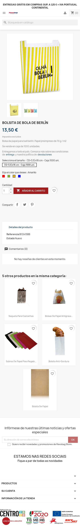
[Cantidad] (5, 191)
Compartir (17, 204)
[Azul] (20, 177)
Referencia (13, 234)
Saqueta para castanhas (21, 316)
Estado (11, 238)
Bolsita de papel (40, 406)
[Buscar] (40, 22)
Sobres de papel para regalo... (21, 361)
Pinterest (32, 204)
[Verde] (9, 177)
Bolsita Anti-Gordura (59, 361)
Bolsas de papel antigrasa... (59, 316)
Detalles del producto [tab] (21, 227)
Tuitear (25, 204)
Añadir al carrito (31, 191)
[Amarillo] (15, 177)
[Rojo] (4, 177)
